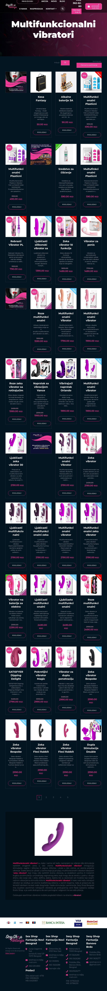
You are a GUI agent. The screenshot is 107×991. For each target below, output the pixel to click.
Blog (62, 1)
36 (65, 62)
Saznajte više (54, 968)
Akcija (44, 1)
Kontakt (51, 9)
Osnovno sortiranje (89, 65)
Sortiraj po (97, 61)
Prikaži (57, 63)
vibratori (77, 895)
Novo (54, 1)
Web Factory (10, 953)
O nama (23, 9)
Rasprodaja (36, 9)
